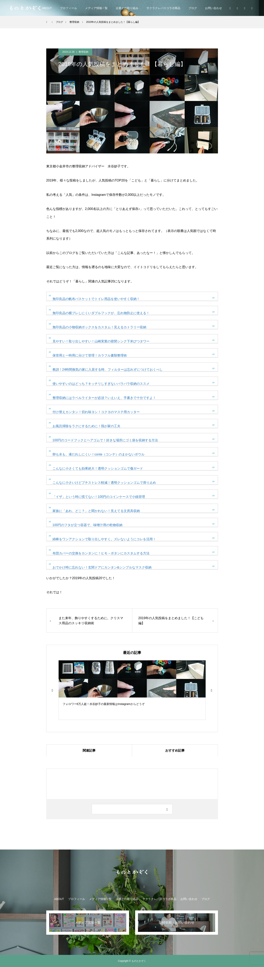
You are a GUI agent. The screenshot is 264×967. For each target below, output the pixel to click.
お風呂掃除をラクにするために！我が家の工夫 (86, 426)
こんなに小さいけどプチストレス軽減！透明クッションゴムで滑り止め (104, 482)
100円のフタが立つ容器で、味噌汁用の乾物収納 (88, 525)
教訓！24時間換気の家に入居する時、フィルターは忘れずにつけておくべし (108, 369)
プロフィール (68, 8)
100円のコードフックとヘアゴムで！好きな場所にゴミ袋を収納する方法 (105, 440)
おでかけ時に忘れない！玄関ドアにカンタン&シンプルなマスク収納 (102, 567)
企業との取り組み (127, 8)
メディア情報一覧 (96, 8)
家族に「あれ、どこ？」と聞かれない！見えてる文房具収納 (96, 511)
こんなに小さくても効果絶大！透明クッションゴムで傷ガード (98, 468)
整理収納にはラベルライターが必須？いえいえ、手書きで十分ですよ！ (104, 398)
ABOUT (47, 8)
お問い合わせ (213, 8)
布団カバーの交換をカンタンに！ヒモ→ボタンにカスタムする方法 (101, 553)
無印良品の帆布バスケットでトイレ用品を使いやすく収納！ (96, 299)
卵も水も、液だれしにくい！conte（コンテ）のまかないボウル (98, 454)
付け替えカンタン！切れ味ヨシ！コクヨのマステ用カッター (96, 412)
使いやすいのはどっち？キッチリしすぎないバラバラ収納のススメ (101, 383)
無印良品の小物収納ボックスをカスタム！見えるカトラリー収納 (99, 327)
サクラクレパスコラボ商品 (163, 8)
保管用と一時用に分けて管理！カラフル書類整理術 (90, 355)
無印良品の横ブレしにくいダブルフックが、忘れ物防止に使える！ (101, 313)
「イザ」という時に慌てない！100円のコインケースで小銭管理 (99, 496)
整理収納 (83, 51)
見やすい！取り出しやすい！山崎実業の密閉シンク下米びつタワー (101, 341)
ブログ (192, 8)
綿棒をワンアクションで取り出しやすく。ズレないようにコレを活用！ (104, 539)
